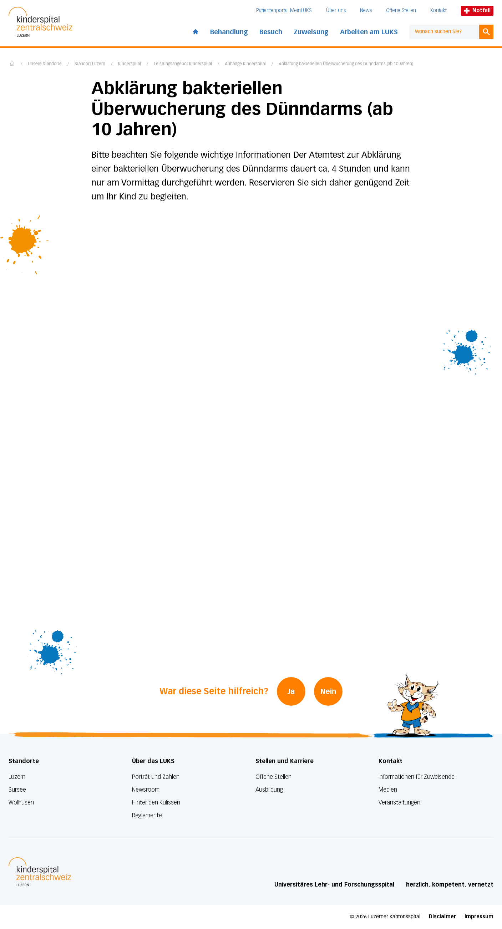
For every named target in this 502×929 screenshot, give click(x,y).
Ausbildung (269, 789)
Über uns (336, 10)
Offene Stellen (401, 10)
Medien (388, 789)
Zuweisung (311, 32)
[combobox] (444, 32)
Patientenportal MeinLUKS (284, 10)
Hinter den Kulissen (156, 802)
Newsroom (145, 789)
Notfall (477, 10)
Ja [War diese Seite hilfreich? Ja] (291, 691)
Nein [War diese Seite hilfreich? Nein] (328, 691)
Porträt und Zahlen (155, 776)
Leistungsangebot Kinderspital (183, 64)
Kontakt (438, 10)
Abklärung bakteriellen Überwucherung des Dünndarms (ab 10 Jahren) (346, 64)
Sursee (17, 789)
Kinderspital (129, 64)
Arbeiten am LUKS (369, 32)
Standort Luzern (90, 64)
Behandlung (229, 32)
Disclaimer (442, 917)
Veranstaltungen (399, 802)
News (366, 10)
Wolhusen (21, 802)
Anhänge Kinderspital (245, 64)
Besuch (270, 32)
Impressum (479, 917)
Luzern (17, 776)
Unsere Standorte (45, 64)
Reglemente (147, 815)
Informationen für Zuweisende (417, 776)
